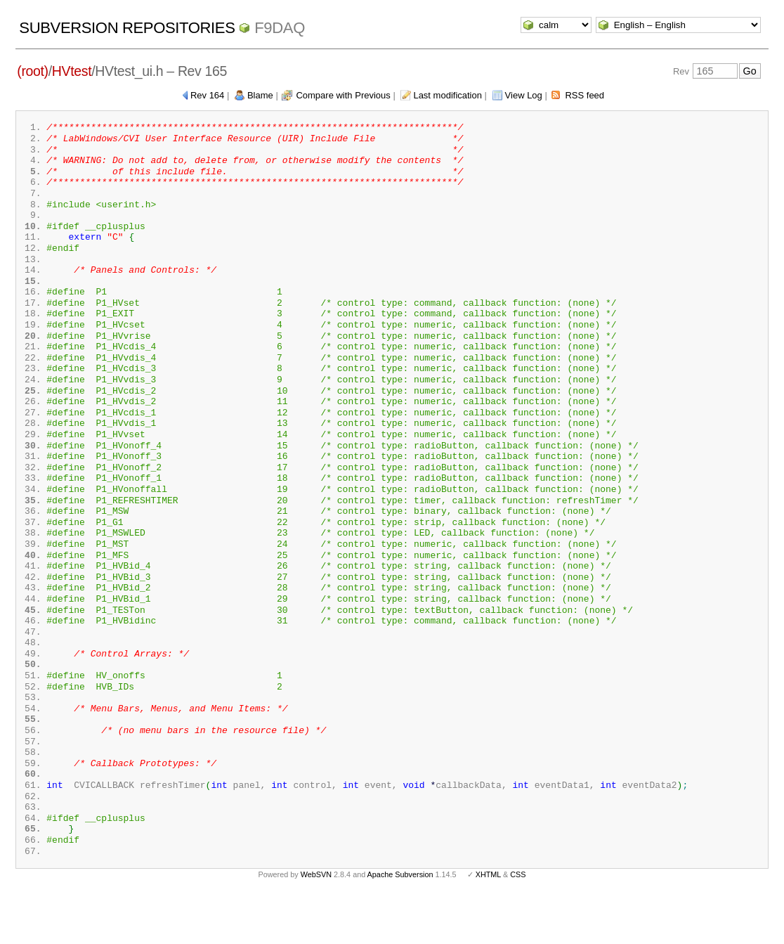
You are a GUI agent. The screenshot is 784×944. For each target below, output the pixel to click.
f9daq (279, 28)
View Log (523, 95)
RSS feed (584, 95)
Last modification (447, 95)
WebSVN (316, 921)
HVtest (71, 71)
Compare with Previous (343, 95)
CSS (517, 921)
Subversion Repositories (127, 28)
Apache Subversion (400, 921)
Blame (260, 95)
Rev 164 (207, 95)
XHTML (488, 921)
